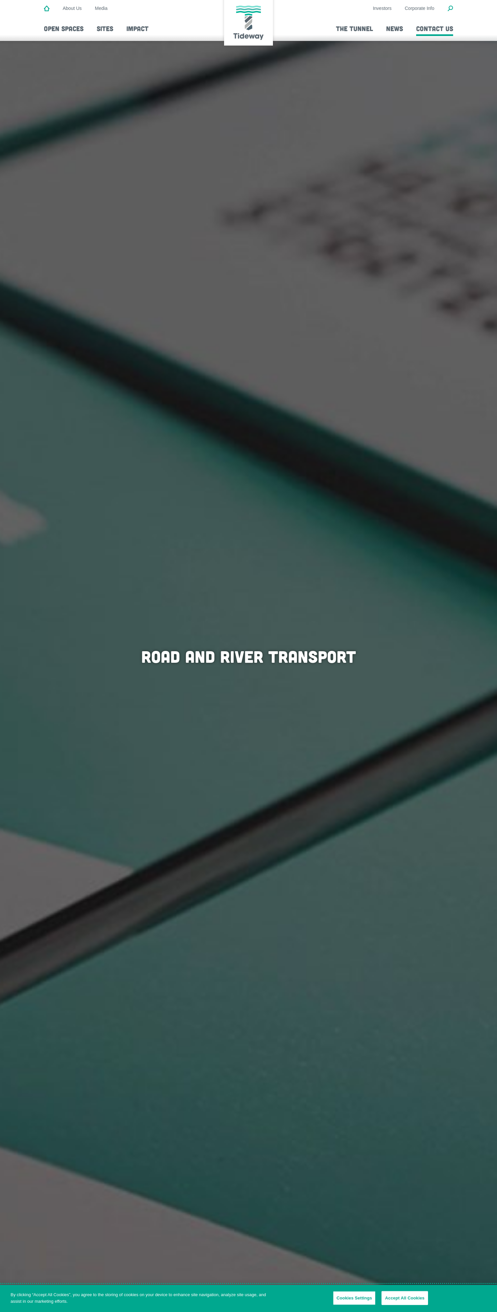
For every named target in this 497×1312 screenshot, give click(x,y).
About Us (72, 8)
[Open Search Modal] (450, 9)
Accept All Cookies (405, 1302)
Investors (382, 8)
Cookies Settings (354, 1302)
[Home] (47, 9)
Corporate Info (420, 8)
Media (101, 8)
